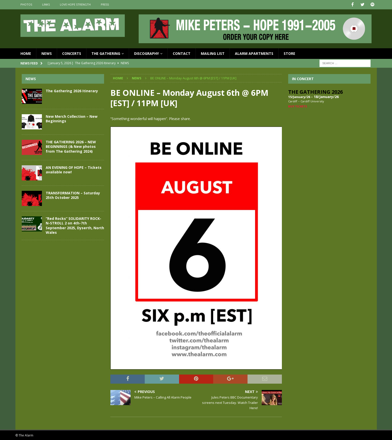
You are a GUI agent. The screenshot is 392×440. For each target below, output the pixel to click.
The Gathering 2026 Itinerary (72, 90)
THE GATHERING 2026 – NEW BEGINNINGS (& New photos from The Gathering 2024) (71, 146)
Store (289, 53)
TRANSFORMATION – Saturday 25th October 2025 (73, 195)
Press (105, 4)
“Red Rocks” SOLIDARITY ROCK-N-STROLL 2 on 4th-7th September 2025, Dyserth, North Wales (75, 225)
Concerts (71, 53)
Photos (26, 4)
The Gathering (105, 53)
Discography (146, 53)
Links (46, 4)
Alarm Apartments (254, 53)
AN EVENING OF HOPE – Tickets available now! (74, 169)
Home (25, 53)
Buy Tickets (297, 106)
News (46, 53)
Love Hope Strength (75, 4)
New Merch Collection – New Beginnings (71, 118)
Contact (181, 53)
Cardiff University (312, 101)
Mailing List (213, 53)
